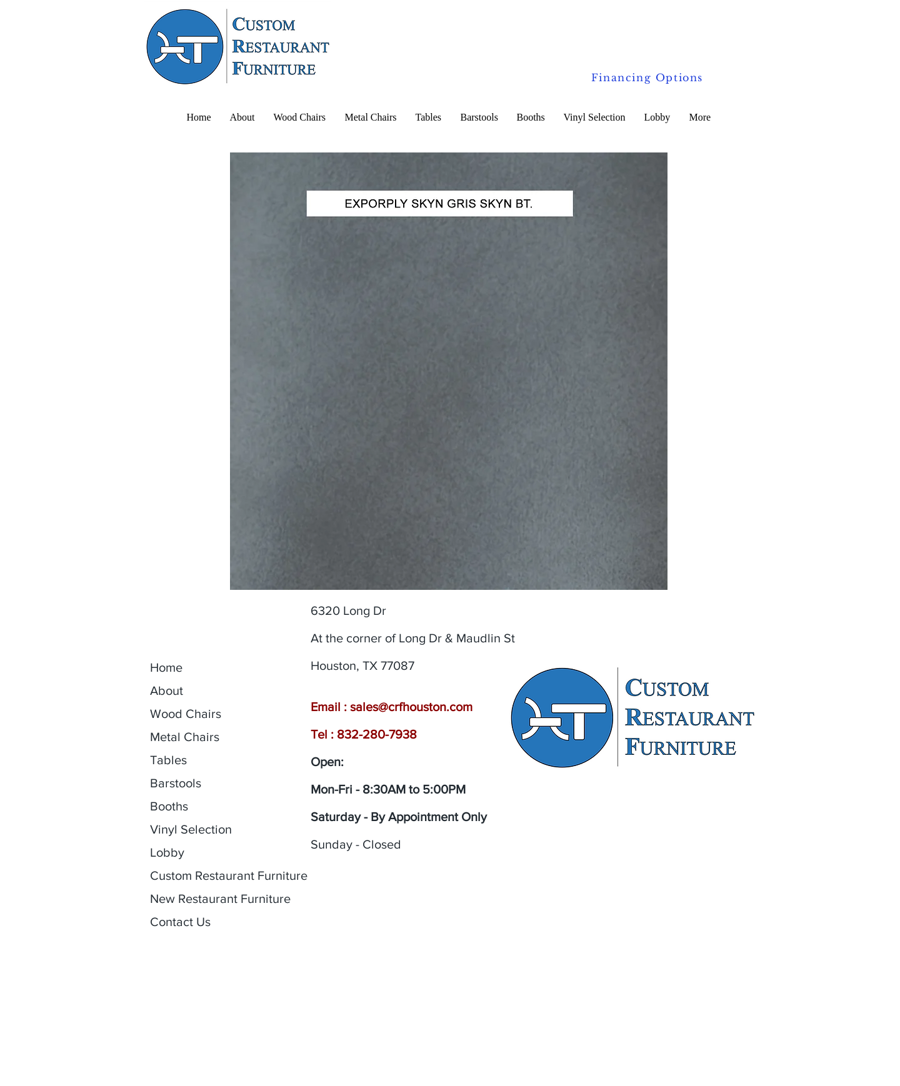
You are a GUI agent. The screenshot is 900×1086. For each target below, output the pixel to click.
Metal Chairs (184, 737)
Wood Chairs (185, 713)
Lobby (167, 852)
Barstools (175, 783)
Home (166, 667)
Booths (169, 806)
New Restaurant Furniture (220, 898)
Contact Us (180, 922)
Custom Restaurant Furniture (229, 875)
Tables (168, 760)
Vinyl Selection (191, 829)
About (166, 690)
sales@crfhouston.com (411, 707)
